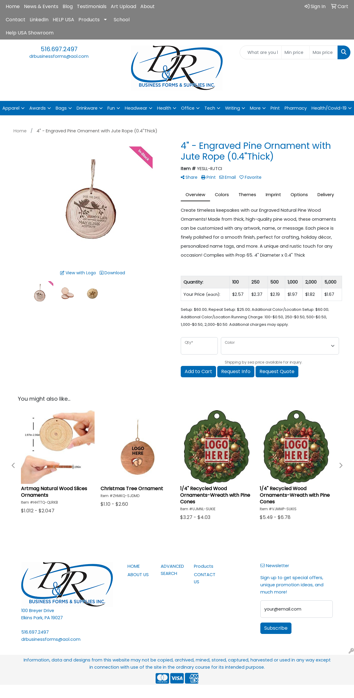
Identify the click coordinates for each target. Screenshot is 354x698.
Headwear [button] (136, 108)
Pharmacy (296, 108)
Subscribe (276, 628)
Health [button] (164, 108)
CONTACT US (204, 578)
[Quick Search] (261, 52)
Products (89, 19)
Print (275, 108)
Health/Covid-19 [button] (329, 108)
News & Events (41, 6)
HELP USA (63, 19)
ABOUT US (138, 575)
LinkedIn (39, 19)
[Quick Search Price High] (323, 52)
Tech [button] (209, 108)
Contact (15, 19)
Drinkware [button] (87, 108)
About (147, 6)
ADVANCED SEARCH (172, 569)
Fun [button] (111, 108)
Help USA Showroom (30, 32)
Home (13, 6)
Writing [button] (232, 108)
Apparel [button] (10, 108)
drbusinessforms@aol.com (59, 56)
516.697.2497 (59, 49)
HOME (133, 566)
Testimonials (92, 6)
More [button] (255, 108)
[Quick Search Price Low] (295, 52)
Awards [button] (37, 108)
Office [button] (188, 108)
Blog (68, 6)
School (122, 19)
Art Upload (123, 6)
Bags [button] (61, 108)
